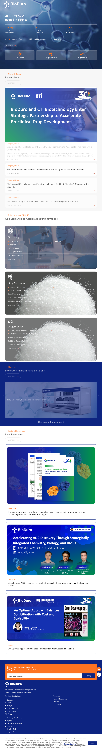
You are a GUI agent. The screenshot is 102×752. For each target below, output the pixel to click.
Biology (9, 705)
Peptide (9, 721)
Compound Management (15, 723)
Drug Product (11, 711)
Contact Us (57, 704)
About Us (56, 696)
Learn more (11, 45)
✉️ (99, 669)
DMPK (9, 703)
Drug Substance (12, 708)
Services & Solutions (13, 696)
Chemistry (10, 700)
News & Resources (60, 699)
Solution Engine (12, 729)
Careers (56, 702)
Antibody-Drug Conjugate (15, 718)
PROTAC (10, 726)
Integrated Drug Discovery (15, 732)
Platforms (8, 714)
